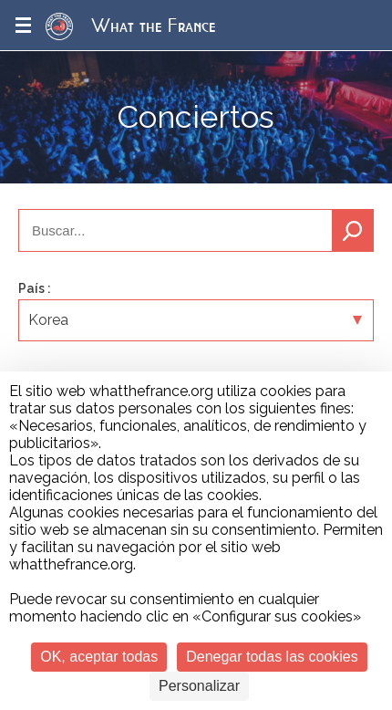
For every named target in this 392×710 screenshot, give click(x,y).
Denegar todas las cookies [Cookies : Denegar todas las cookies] (272, 656)
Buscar (353, 230)
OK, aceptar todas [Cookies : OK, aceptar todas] (99, 656)
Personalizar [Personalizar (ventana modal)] (199, 686)
